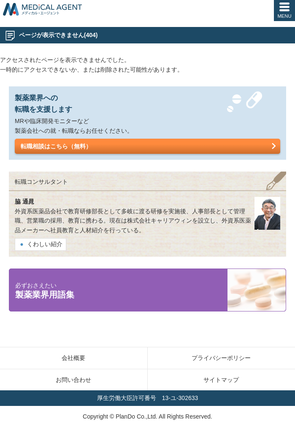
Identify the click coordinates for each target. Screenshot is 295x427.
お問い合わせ (73, 379)
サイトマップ (221, 379)
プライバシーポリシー (221, 357)
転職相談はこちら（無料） (56, 146)
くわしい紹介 (44, 244)
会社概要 (73, 357)
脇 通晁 (24, 201)
